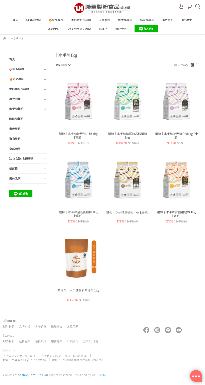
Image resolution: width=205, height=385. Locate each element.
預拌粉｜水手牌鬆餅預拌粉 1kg (78, 290)
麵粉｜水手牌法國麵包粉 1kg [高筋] (176, 213)
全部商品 (53, 29)
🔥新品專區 (56, 20)
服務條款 (56, 341)
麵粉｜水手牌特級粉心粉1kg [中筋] (176, 135)
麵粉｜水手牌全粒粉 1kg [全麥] (127, 212)
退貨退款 (24, 341)
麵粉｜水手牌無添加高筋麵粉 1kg (127, 135)
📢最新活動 (33, 20)
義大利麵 (104, 20)
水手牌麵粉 (125, 20)
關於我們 (121, 29)
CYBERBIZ (99, 375)
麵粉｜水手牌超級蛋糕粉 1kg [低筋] (78, 213)
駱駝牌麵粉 (147, 20)
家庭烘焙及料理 (81, 20)
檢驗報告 (56, 326)
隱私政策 (40, 341)
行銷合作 (72, 341)
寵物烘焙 (187, 20)
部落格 (103, 29)
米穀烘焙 (167, 20)
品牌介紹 (24, 326)
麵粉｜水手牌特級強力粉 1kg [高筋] (78, 135)
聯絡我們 (8, 341)
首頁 (15, 20)
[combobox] (63, 65)
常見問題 (72, 326)
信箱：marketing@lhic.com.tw (24, 360)
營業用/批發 (90, 341)
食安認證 (40, 326)
